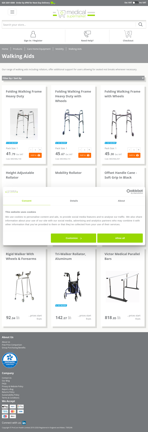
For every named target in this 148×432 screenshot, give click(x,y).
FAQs (4, 383)
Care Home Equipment (39, 48)
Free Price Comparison (12, 344)
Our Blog (6, 380)
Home (5, 48)
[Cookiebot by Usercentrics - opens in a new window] (129, 191)
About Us (6, 342)
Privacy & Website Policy (12, 386)
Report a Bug (7, 389)
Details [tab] (74, 200)
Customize (74, 238)
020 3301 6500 (8, 2)
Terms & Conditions (10, 397)
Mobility (59, 48)
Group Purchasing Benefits (13, 347)
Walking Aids (75, 48)
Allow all (120, 238)
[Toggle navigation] (12, 12)
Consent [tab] (26, 200)
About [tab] (121, 200)
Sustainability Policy (10, 395)
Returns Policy (8, 392)
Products (17, 48)
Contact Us (7, 378)
